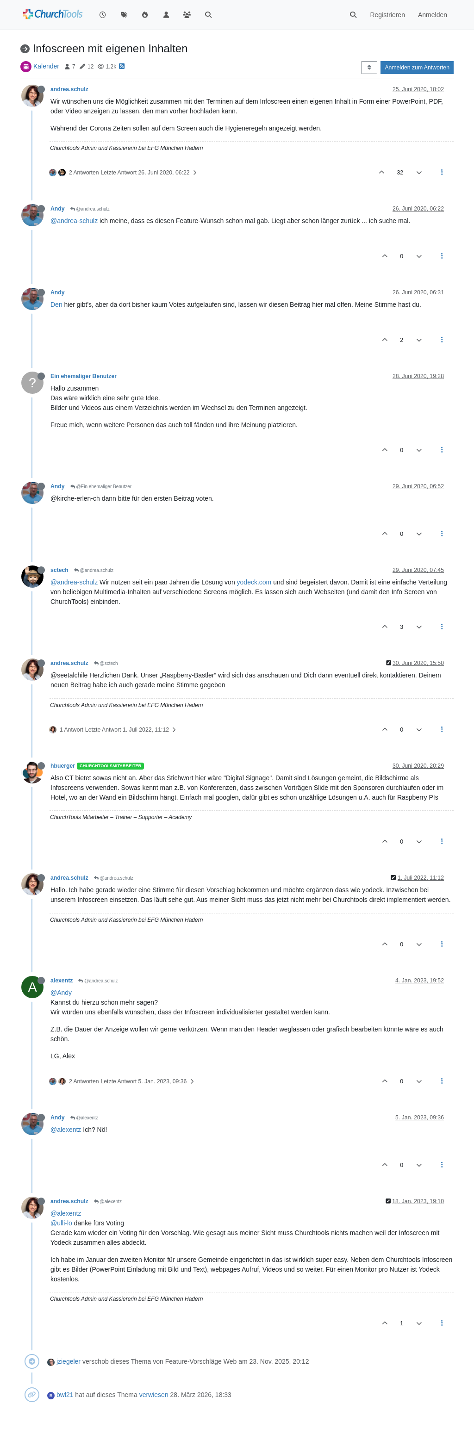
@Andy (61, 992)
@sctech (106, 663)
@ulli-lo (61, 1223)
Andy (57, 208)
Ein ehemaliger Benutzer (83, 376)
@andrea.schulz (90, 208)
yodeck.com (254, 582)
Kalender (46, 66)
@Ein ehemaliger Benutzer (100, 486)
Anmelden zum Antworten (417, 67)
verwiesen (153, 1394)
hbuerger (62, 766)
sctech (59, 570)
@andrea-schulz (74, 220)
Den (56, 304)
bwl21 (65, 1394)
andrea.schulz (69, 89)
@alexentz (84, 1117)
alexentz (61, 980)
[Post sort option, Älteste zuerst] (369, 67)
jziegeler (68, 1361)
